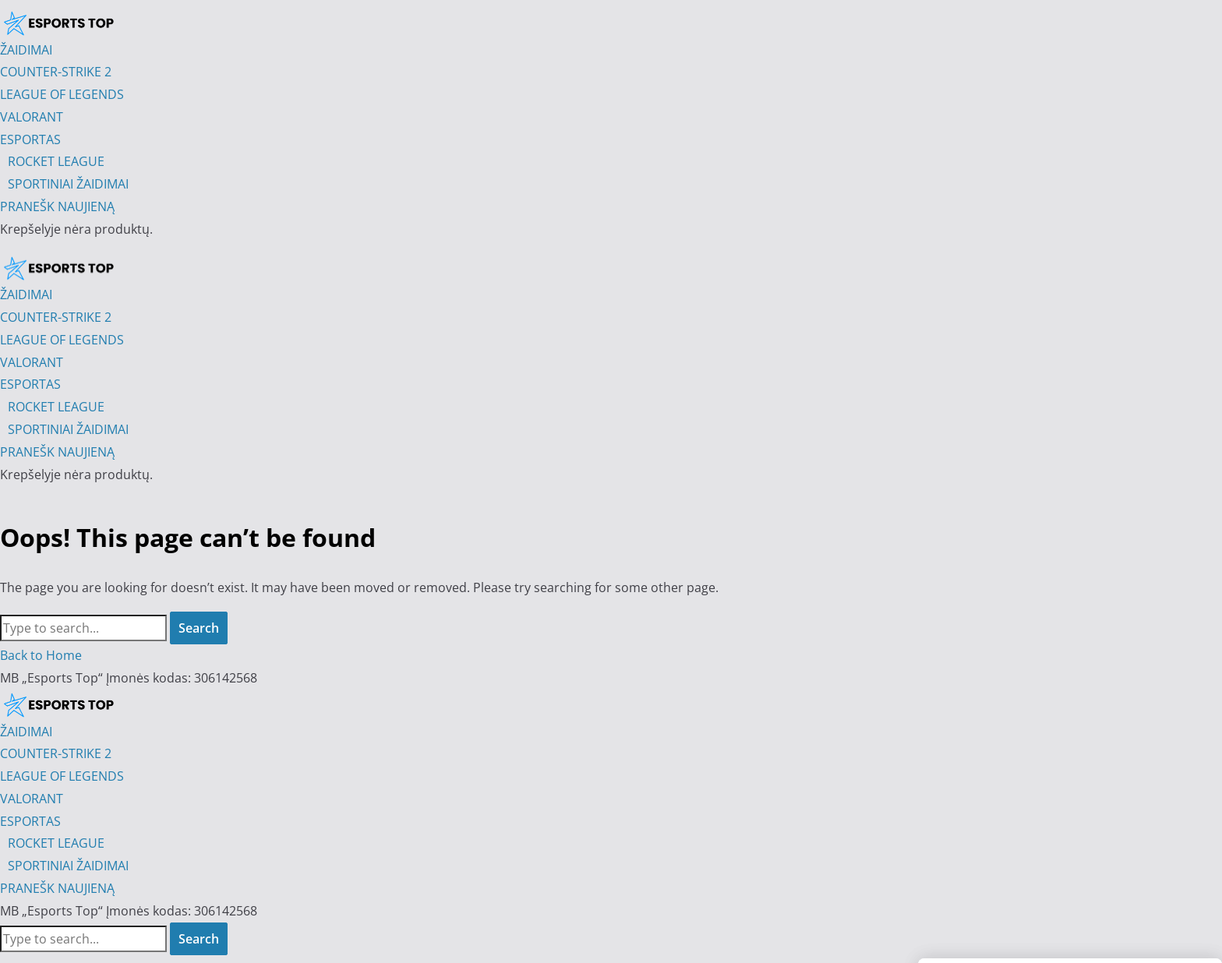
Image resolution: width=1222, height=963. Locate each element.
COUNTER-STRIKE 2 (55, 753)
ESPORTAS (30, 821)
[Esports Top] (58, 268)
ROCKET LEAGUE (56, 843)
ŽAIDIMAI (26, 731)
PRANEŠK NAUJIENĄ (57, 888)
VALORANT (31, 798)
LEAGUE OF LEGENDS (62, 776)
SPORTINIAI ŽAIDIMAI (68, 865)
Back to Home (41, 655)
